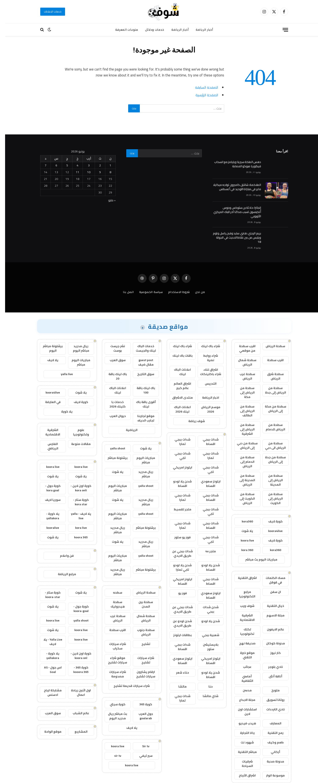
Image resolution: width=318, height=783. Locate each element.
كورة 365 (140, 704)
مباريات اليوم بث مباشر (256, 559)
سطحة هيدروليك (113, 604)
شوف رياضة (191, 421)
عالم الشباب (76, 713)
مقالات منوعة (76, 444)
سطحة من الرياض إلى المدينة (270, 480)
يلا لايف (126, 728)
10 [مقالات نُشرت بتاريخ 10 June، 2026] (83, 172)
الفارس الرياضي (47, 446)
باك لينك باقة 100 (141, 390)
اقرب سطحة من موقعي (242, 348)
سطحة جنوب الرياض (141, 632)
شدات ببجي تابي (177, 456)
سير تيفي (140, 755)
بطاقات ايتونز (177, 635)
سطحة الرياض (270, 346)
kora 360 (242, 550)
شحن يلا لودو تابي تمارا (177, 567)
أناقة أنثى (270, 676)
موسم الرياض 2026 (205, 409)
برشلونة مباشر (112, 458)
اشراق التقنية (242, 578)
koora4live (270, 531)
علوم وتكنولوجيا (76, 432)
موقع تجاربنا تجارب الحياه (140, 418)
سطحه (112, 592)
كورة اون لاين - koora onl (75, 656)
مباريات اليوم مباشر (140, 460)
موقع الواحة (47, 731)
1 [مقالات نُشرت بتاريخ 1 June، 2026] (105, 165)
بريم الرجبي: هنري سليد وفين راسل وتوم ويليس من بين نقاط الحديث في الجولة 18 (232, 237)
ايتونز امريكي (177, 467)
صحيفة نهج (242, 643)
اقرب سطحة (270, 360)
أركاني (270, 752)
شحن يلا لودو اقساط (177, 484)
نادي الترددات (270, 709)
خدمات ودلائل (149, 29)
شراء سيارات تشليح (140, 660)
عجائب (242, 667)
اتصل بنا (123, 291)
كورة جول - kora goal (48, 488)
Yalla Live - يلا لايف (47, 642)
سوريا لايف (48, 500)
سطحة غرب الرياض (242, 376)
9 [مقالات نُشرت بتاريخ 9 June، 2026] (95, 172)
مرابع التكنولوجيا (242, 594)
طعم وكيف (270, 742)
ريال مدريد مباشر (140, 474)
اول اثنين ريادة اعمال (76, 692)
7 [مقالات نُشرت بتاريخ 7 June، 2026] (40, 165)
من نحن (195, 291)
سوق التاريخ (140, 374)
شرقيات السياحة (242, 764)
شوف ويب (242, 606)
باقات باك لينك (177, 355)
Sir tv (140, 746)
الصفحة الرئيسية (201, 95)
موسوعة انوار (270, 775)
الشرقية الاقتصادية (242, 618)
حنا (205, 686)
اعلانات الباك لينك (177, 372)
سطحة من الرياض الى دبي (270, 445)
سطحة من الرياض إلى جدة (270, 390)
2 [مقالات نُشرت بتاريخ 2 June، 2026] (95, 165)
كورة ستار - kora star (76, 502)
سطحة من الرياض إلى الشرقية (242, 429)
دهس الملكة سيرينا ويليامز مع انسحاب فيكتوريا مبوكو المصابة (232, 164)
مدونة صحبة (270, 761)
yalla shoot (112, 448)
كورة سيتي (112, 704)
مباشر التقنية (242, 752)
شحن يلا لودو (205, 621)
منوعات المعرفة (121, 29)
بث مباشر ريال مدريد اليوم (112, 716)
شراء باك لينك (205, 346)
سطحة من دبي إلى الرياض (242, 445)
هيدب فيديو (242, 723)
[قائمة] (280, 30)
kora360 (242, 521)
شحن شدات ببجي (206, 609)
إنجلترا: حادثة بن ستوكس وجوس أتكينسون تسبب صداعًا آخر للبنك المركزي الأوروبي (232, 212)
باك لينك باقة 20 (112, 376)
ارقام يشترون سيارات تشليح (140, 674)
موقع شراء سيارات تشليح (112, 660)
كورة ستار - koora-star (48, 595)
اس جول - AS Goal (48, 670)
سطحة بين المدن (140, 604)
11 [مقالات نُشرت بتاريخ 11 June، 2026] (72, 172)
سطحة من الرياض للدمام (270, 427)
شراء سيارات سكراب (112, 646)
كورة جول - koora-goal (76, 609)
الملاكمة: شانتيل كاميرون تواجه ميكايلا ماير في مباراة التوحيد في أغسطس (232, 187)
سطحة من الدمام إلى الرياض (242, 461)
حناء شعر (177, 672)
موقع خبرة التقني (242, 655)
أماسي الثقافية (242, 679)
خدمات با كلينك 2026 (112, 404)
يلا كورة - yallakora (47, 516)
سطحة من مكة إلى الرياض (270, 409)
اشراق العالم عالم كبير (177, 386)
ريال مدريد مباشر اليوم (76, 348)
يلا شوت (242, 531)
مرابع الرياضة (62, 574)
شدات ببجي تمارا (177, 442)
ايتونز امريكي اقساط (177, 581)
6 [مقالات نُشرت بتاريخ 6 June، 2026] (51, 165)
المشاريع (75, 731)
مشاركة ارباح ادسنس (48, 692)
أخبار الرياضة (199, 29)
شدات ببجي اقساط (206, 442)
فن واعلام (62, 555)
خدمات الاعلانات (48, 11)
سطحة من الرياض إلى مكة (242, 392)
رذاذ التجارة (242, 733)
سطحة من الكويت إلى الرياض (242, 498)
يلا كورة (61, 411)
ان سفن (270, 592)
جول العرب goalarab (140, 716)
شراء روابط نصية (205, 358)
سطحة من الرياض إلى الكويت (270, 498)
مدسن (242, 690)
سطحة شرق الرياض (270, 376)
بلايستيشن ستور (205, 647)
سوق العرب (113, 360)
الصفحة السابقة (201, 87)
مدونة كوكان (270, 643)
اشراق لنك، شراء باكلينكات (205, 372)
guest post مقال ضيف (141, 362)
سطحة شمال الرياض (242, 362)
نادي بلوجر (270, 667)
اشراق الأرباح (242, 775)
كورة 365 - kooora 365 (75, 670)
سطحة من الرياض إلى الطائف (242, 411)
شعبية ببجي (205, 635)
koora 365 (76, 537)
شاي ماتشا (205, 696)
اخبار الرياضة (205, 397)
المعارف (270, 723)
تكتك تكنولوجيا (242, 632)
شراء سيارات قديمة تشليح (126, 686)
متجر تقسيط (177, 509)
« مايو (107, 200)
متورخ (270, 690)
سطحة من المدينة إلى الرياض (242, 480)
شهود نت (242, 742)
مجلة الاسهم (270, 615)
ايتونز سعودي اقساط (205, 484)
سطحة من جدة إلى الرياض (270, 459)
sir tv (112, 755)
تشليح (140, 644)
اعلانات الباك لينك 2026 (177, 409)
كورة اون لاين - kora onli (75, 488)
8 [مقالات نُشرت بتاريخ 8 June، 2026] (105, 172)
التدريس (205, 383)
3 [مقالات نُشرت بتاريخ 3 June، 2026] (84, 165)
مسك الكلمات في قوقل (270, 580)
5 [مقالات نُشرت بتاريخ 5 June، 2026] (62, 165)
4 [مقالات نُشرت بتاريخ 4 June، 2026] (72, 165)
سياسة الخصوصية (146, 291)
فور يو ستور (177, 537)
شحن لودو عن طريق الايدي (177, 623)
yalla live (62, 374)
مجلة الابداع (242, 700)
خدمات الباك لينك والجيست (141, 348)
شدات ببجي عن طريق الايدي (177, 553)
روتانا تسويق (270, 700)
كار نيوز (270, 653)
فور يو (177, 593)
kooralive (47, 527)
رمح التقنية (270, 733)
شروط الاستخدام (174, 291)
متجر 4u (205, 551)
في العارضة (48, 402)
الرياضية (126, 430)
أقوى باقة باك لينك (141, 404)
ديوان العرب (112, 416)
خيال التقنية (270, 606)
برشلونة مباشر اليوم (48, 348)
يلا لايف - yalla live (76, 516)
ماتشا (177, 686)
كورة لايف (270, 521)
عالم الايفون (270, 629)
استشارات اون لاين (242, 712)
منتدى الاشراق (177, 397)
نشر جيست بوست (112, 348)
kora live (76, 527)
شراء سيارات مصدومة (112, 674)
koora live (242, 540)
